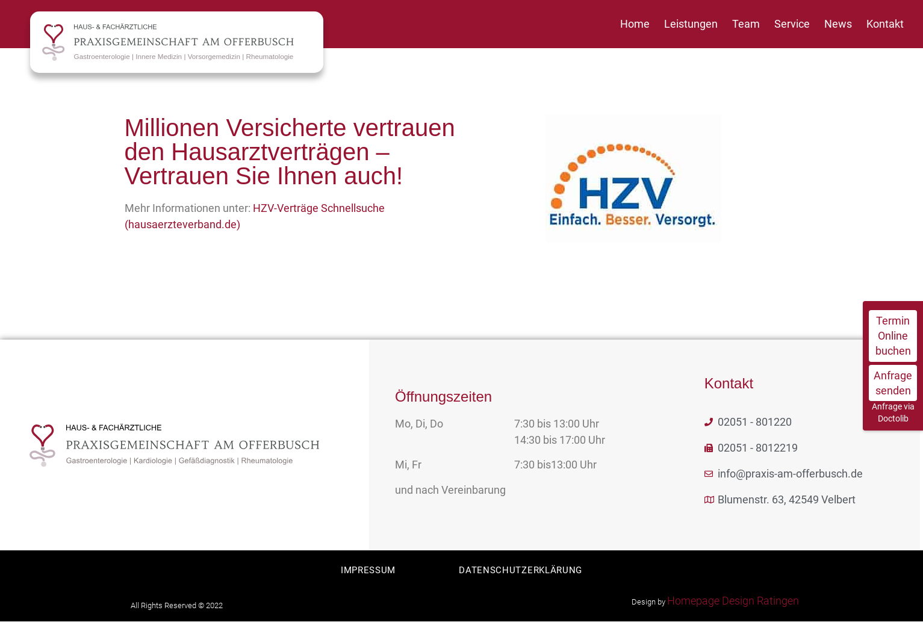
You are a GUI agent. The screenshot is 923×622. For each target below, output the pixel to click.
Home (635, 23)
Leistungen (691, 23)
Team (746, 23)
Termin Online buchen (893, 335)
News (838, 23)
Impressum (367, 570)
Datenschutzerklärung (521, 570)
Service (792, 23)
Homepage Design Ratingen (733, 600)
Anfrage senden (893, 383)
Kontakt (885, 23)
